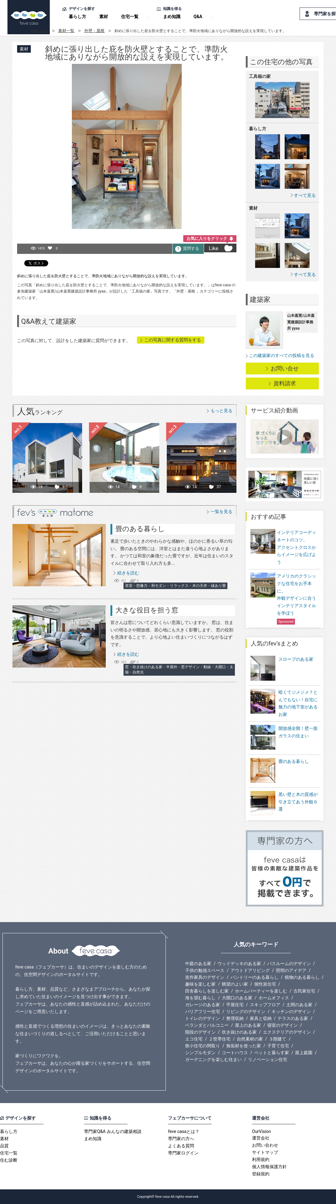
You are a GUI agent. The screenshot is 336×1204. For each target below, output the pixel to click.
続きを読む (128, 572)
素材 (103, 16)
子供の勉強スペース (204, 970)
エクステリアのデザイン (287, 1032)
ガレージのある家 (202, 1004)
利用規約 (260, 1159)
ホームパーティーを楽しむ (261, 990)
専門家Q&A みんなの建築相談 (113, 1131)
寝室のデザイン (282, 1025)
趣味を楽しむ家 (200, 984)
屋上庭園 (303, 1052)
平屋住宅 (235, 1004)
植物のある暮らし (302, 977)
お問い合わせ (265, 1145)
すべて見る (305, 195)
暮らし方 (77, 16)
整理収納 (235, 1018)
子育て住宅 (278, 1045)
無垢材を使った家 (243, 1045)
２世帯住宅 (220, 1038)
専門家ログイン (183, 1152)
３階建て (277, 1038)
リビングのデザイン (245, 1011)
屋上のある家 (248, 1025)
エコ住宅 (194, 1038)
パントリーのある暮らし (254, 977)
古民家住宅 (304, 990)
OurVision (261, 1131)
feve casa (39, 30)
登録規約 (260, 1173)
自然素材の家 (250, 1038)
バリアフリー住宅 (202, 1011)
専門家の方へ (181, 1138)
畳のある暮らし (140, 529)
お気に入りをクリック (207, 238)
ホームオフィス (274, 997)
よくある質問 (181, 1145)
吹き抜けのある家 (239, 1032)
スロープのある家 (281, 669)
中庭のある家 (198, 963)
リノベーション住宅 (267, 1059)
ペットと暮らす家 (271, 1052)
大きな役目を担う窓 (146, 610)
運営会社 (260, 1137)
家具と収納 (261, 1018)
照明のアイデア (291, 970)
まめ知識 (171, 16)
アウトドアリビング (250, 970)
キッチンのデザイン (291, 1011)
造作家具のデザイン (204, 977)
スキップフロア (265, 1004)
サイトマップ (265, 1152)
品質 (4, 1145)
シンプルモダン (200, 1052)
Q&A (198, 16)
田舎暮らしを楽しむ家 (207, 990)
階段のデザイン (200, 1032)
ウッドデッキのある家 (239, 963)
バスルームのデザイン (289, 963)
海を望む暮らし (200, 997)
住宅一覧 (129, 16)
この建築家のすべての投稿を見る (281, 355)
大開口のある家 (237, 997)
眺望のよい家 (235, 984)
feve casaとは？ (183, 1131)
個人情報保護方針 (269, 1166)
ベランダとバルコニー (207, 1025)
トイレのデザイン (202, 1018)
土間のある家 (299, 1004)
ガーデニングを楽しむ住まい (213, 1059)
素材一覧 (66, 30)
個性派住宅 (265, 984)
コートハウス (235, 1052)
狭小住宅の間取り (202, 1045)
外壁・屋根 (94, 30)
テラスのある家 (293, 1018)
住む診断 (8, 1160)
